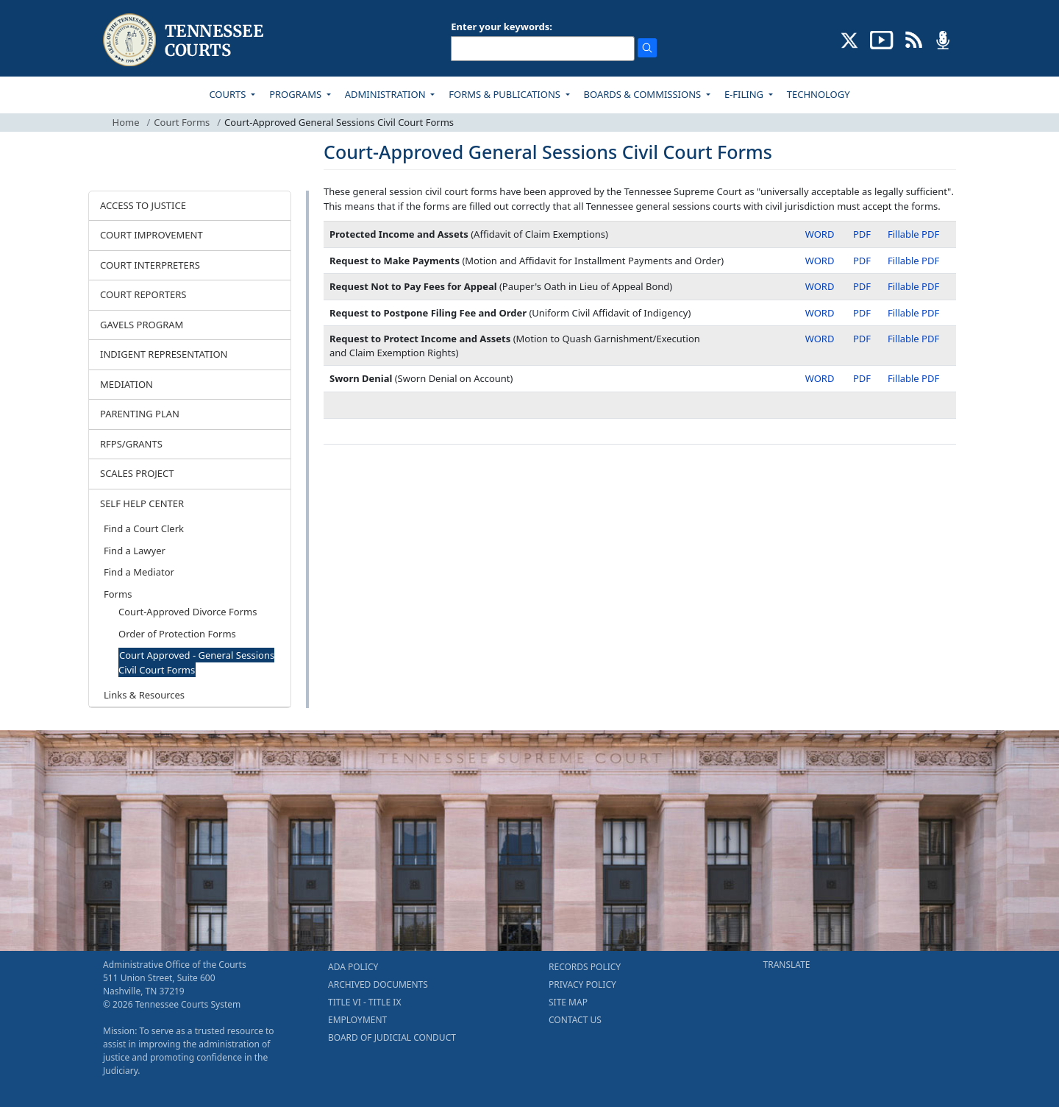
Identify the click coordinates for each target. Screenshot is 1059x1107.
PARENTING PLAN (139, 413)
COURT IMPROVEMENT (151, 234)
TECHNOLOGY (818, 94)
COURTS (228, 94)
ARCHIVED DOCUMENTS (378, 984)
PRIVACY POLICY (582, 984)
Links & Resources (144, 694)
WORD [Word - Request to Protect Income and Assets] (820, 338)
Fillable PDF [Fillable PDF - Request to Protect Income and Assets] (913, 338)
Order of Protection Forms (177, 633)
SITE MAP (568, 1002)
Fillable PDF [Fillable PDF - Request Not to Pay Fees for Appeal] (913, 286)
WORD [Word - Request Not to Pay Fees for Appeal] (820, 286)
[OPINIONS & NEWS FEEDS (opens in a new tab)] (914, 39)
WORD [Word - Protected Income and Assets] (820, 234)
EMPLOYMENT (357, 1020)
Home (126, 122)
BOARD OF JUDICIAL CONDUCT (392, 1037)
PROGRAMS (296, 94)
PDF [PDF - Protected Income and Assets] (862, 234)
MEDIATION (126, 384)
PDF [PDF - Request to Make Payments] (862, 260)
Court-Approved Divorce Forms (187, 611)
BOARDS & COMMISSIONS (644, 94)
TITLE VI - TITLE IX (364, 1002)
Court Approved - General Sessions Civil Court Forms (196, 662)
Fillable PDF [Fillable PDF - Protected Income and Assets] (913, 234)
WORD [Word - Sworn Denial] (820, 378)
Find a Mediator (139, 572)
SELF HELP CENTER (142, 503)
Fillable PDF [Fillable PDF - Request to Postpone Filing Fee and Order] (913, 312)
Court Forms (182, 122)
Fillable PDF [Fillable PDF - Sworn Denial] (913, 378)
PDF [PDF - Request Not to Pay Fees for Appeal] (862, 286)
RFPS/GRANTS (131, 443)
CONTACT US (575, 1020)
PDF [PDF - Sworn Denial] (862, 378)
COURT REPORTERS (143, 294)
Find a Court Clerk (144, 528)
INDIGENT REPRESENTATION (164, 354)
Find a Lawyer (134, 550)
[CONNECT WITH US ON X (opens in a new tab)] (850, 39)
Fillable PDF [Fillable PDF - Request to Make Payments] (913, 260)
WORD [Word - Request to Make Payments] (820, 260)
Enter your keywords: (501, 26)
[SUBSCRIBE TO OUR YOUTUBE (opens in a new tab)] (882, 39)
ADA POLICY (353, 967)
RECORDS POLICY (585, 967)
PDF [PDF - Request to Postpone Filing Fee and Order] (862, 312)
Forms (118, 594)
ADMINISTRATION (386, 94)
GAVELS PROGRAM (141, 324)
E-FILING (745, 94)
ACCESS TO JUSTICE (143, 205)
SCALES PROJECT (137, 473)
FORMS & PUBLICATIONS (506, 94)
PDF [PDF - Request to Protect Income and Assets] (862, 338)
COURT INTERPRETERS (150, 265)
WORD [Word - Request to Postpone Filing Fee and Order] (820, 312)
